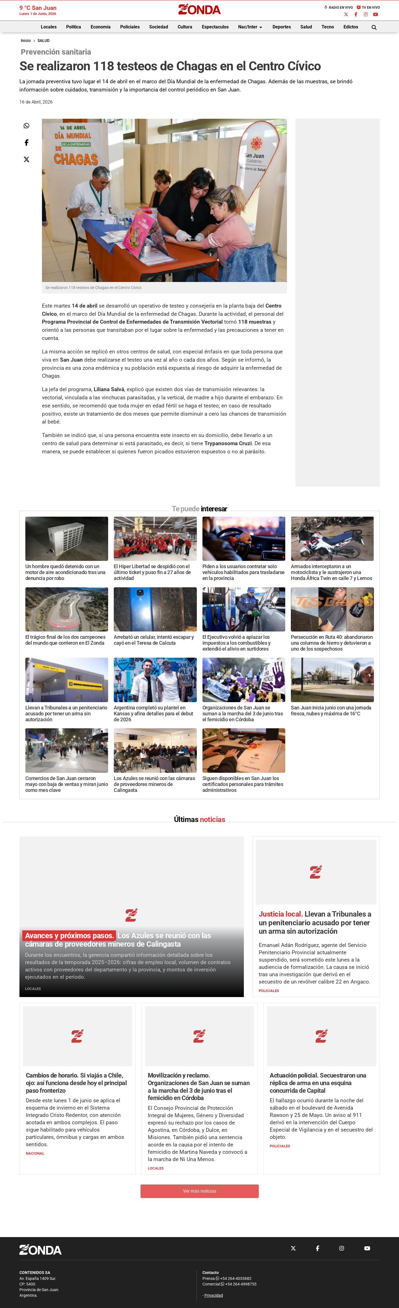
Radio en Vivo (338, 7)
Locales (49, 27)
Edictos (351, 27)
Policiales (130, 27)
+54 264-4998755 (238, 1284)
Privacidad (213, 1295)
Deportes (282, 27)
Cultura (185, 27)
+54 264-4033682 (233, 1278)
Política (73, 27)
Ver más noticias (199, 1191)
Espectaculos (215, 27)
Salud (306, 27)
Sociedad (158, 27)
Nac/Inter (251, 27)
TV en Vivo (368, 7)
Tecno (328, 27)
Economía (101, 27)
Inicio (26, 40)
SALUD (43, 40)
